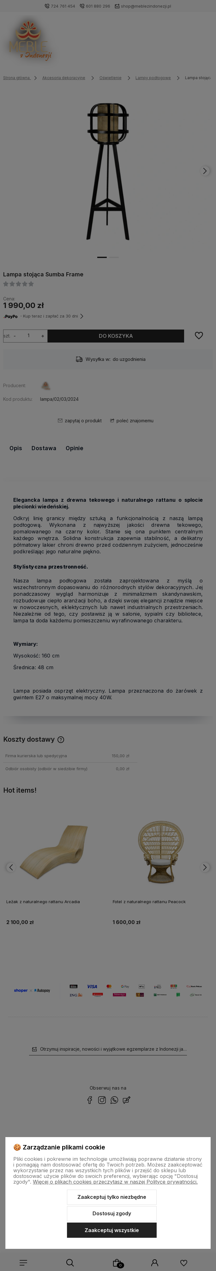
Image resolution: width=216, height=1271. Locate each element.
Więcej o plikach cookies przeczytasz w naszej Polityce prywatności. (115, 1182)
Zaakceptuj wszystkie (112, 1230)
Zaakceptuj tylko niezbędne (111, 1197)
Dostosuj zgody (112, 1213)
